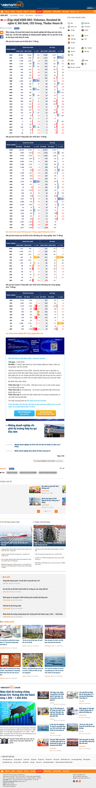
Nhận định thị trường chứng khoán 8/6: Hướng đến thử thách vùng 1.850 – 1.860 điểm (33, 614)
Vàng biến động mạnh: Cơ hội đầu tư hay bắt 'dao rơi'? (21, 581)
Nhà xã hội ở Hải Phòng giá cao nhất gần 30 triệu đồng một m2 (49, 544)
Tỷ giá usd (26, 759)
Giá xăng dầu (86, 759)
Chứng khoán (6, 600)
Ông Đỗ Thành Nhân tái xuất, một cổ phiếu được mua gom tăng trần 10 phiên (22, 741)
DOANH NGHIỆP (56, 11)
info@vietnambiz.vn (12, 784)
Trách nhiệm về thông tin (9, 786)
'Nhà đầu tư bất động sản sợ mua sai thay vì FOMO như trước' (50, 563)
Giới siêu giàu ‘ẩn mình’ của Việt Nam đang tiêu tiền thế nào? (54, 641)
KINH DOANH (65, 11)
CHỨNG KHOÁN (47, 11)
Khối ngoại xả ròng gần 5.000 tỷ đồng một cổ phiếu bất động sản (25, 597)
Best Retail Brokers (49, 762)
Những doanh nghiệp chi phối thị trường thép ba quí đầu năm (22, 428)
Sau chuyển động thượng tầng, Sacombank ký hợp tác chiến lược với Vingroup (16, 560)
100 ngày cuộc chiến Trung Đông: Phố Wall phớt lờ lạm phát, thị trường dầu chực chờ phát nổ (57, 696)
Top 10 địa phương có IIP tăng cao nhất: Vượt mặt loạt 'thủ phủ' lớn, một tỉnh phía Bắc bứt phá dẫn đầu (57, 712)
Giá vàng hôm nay (7, 759)
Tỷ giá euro (41, 759)
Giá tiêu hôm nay (65, 759)
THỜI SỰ (7, 11)
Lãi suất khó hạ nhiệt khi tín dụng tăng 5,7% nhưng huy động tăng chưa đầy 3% (9, 642)
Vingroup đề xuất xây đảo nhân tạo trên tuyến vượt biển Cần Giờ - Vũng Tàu (16, 549)
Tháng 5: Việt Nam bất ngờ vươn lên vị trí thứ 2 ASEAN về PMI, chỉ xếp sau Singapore (32, 671)
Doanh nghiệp (45, 491)
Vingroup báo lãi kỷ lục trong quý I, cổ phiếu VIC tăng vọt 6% (15, 555)
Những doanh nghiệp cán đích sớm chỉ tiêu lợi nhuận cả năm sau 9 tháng (37, 446)
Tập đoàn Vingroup (12, 472)
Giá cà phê (56, 759)
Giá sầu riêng (17, 762)
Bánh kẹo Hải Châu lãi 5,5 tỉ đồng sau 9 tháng (50, 487)
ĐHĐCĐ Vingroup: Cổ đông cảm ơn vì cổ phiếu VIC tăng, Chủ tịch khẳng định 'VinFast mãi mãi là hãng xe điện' (16, 566)
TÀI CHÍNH (32, 11)
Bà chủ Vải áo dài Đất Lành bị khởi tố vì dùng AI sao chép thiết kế (25, 589)
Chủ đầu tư (38, 15)
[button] (38, 511)
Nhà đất (4, 15)
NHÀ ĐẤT (39, 11)
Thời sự (24, 676)
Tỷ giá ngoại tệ (18, 759)
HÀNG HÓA (19, 11)
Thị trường (13, 15)
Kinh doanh (6, 592)
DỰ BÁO (13, 11)
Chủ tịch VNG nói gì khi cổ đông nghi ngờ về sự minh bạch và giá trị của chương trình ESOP (57, 742)
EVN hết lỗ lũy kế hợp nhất (12, 606)
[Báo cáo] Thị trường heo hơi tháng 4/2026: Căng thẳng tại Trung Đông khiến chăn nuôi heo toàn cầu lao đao (10, 672)
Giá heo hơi (49, 759)
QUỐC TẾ (26, 11)
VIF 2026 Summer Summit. (37, 401)
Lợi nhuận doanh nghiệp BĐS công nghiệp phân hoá (24, 333)
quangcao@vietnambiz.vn (83, 778)
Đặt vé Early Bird (24, 413)
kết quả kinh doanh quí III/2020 (28, 472)
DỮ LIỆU (72, 11)
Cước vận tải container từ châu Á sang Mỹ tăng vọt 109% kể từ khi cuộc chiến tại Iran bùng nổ (54, 671)
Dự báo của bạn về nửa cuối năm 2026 (45, 413)
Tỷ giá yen (33, 759)
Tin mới (7, 577)
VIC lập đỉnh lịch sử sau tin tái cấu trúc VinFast (14, 544)
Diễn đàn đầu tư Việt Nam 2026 (64, 762)
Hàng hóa (5, 583)
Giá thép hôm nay (7, 762)
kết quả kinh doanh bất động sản (47, 472)
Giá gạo (32, 762)
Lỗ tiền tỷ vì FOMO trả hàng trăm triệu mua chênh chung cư (49, 558)
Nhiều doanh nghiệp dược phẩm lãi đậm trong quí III (32, 451)
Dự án (21, 15)
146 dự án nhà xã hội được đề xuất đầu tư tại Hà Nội (49, 549)
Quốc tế (52, 703)
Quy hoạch (29, 15)
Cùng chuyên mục (42, 522)
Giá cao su (39, 762)
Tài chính (2, 648)
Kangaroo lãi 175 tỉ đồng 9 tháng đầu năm (50, 499)
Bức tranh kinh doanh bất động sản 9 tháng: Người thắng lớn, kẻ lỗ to (31, 232)
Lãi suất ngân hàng (76, 759)
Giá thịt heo (26, 762)
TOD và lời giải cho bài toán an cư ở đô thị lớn (48, 554)
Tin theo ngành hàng (76, 18)
